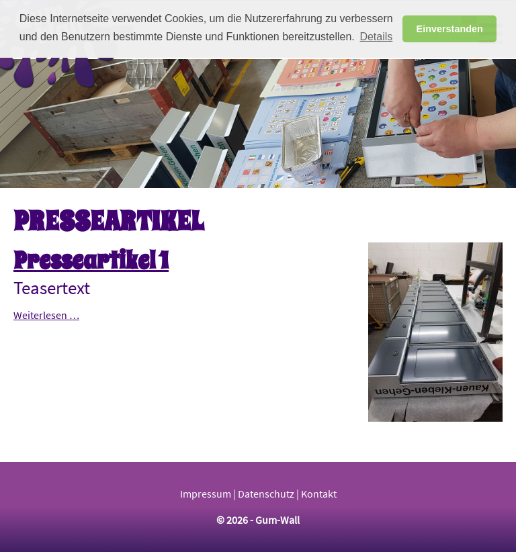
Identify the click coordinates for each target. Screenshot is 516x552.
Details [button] (375, 36)
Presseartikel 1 (91, 260)
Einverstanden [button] (450, 29)
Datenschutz (266, 494)
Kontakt (319, 494)
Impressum (205, 494)
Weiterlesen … (46, 315)
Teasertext (51, 287)
